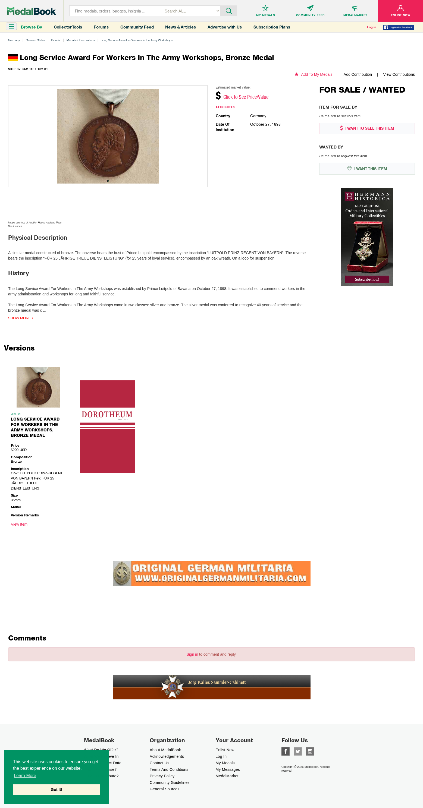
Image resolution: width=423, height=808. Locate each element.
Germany (14, 40)
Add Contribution (358, 74)
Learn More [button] (25, 775)
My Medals (225, 763)
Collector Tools (68, 27)
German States (35, 40)
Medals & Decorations (81, 40)
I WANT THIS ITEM (367, 168)
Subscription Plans (271, 27)
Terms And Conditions (169, 769)
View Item (19, 524)
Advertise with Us (225, 27)
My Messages (228, 769)
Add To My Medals (313, 74)
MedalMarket (227, 776)
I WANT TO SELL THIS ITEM (367, 128)
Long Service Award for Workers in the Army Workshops (137, 40)
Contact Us (159, 763)
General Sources (165, 789)
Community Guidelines (170, 782)
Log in (371, 27)
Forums (101, 27)
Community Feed (137, 27)
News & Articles (180, 27)
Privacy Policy (162, 776)
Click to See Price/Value (245, 97)
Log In (221, 756)
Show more (20, 318)
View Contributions (399, 74)
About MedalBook (165, 750)
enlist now (225, 750)
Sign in (192, 654)
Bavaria (56, 40)
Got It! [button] (56, 789)
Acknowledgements (167, 756)
